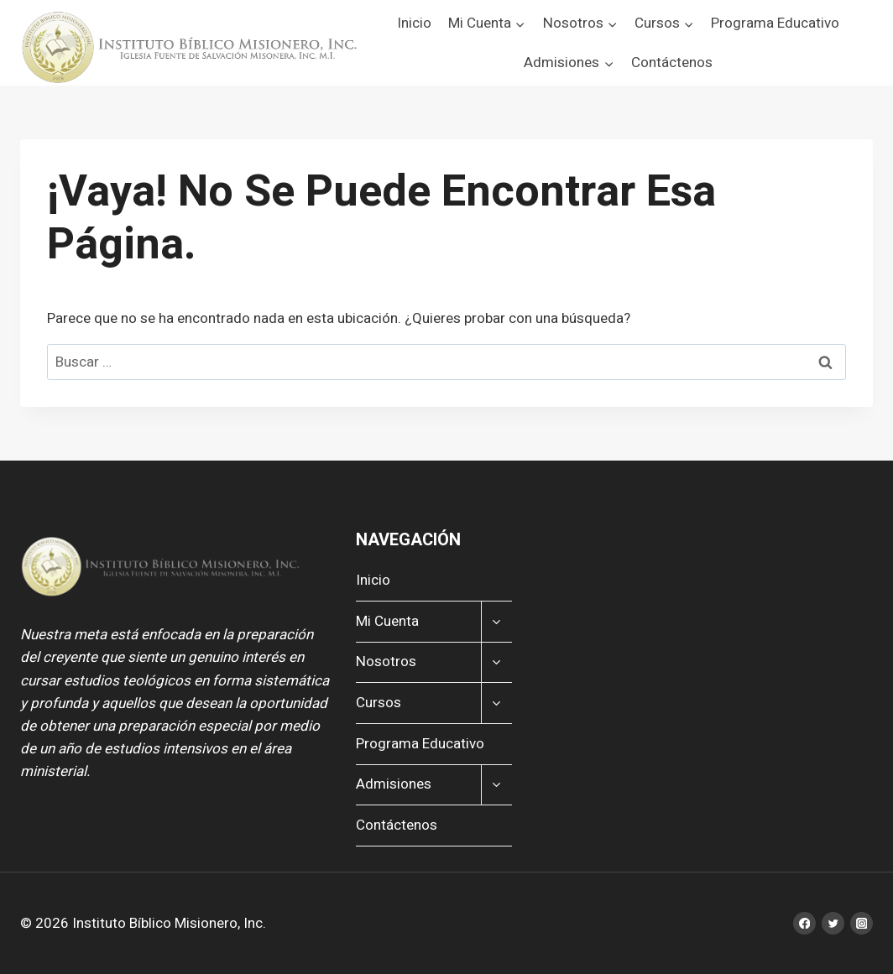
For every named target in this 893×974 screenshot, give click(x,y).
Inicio (414, 23)
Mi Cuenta (387, 621)
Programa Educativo (775, 23)
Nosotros (386, 661)
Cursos (378, 702)
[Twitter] (833, 923)
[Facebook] (804, 923)
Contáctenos (672, 62)
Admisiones (393, 783)
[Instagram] (861, 923)
